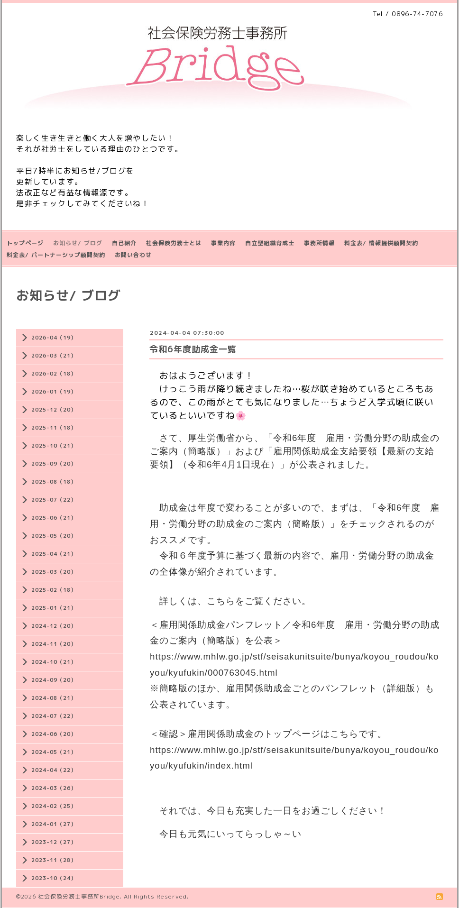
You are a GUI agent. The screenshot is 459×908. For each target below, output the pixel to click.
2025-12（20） (53, 409)
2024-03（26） (53, 788)
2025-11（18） (53, 427)
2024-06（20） (53, 734)
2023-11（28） (53, 860)
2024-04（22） (53, 770)
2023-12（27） (53, 842)
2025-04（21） (53, 554)
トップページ (25, 243)
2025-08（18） (53, 482)
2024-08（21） (53, 698)
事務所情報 (319, 243)
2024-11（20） (53, 644)
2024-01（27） (53, 824)
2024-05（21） (53, 752)
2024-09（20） (53, 680)
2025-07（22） (53, 500)
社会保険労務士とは (174, 243)
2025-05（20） (53, 536)
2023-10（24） (53, 878)
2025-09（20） (53, 464)
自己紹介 (124, 243)
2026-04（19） (53, 337)
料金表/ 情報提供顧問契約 (381, 243)
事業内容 (223, 243)
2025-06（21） (53, 518)
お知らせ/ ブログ (77, 243)
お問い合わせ (133, 255)
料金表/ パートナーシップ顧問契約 (56, 255)
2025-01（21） (53, 608)
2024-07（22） (53, 716)
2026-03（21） (53, 355)
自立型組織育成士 (269, 243)
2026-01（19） (53, 391)
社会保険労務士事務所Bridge (79, 896)
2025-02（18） (53, 590)
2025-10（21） (53, 445)
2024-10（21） (53, 662)
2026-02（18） (53, 373)
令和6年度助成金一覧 (193, 349)
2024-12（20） (53, 626)
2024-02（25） (53, 806)
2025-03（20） (53, 572)
